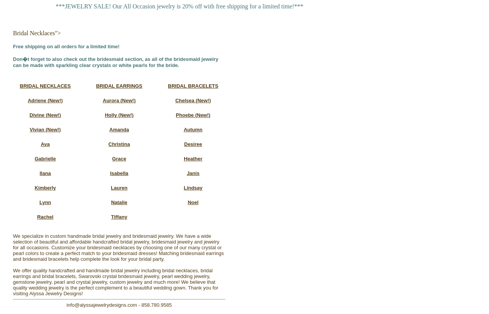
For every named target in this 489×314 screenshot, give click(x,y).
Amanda (119, 129)
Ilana (45, 173)
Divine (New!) (45, 115)
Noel (193, 202)
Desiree (193, 144)
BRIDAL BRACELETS (193, 86)
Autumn (193, 129)
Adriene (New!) (45, 100)
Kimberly (45, 188)
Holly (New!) (119, 115)
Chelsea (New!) (193, 100)
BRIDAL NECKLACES (45, 86)
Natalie (119, 202)
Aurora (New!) (119, 100)
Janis (193, 173)
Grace (119, 159)
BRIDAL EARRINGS (119, 86)
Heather (193, 159)
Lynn (45, 202)
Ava (45, 144)
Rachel (45, 217)
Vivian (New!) (45, 129)
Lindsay (193, 188)
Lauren (119, 188)
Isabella (119, 173)
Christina (119, 144)
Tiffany (119, 217)
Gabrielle (45, 159)
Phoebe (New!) (193, 115)
